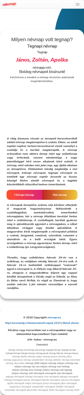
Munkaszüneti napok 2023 (44, 323)
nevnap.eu (54, 317)
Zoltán (40, 59)
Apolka (59, 59)
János (22, 59)
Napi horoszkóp (15, 323)
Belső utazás (71, 323)
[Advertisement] (42, 20)
